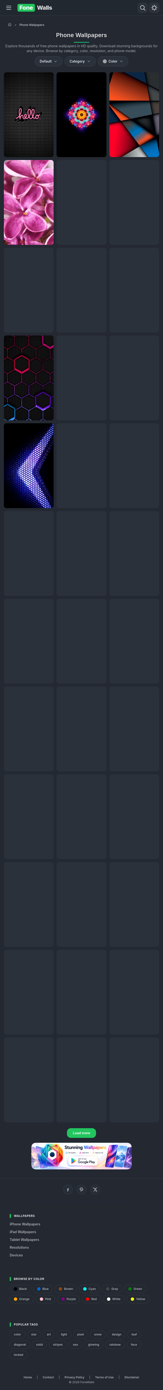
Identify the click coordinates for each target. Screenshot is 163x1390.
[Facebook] (68, 1189)
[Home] (10, 24)
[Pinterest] (81, 1189)
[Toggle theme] (154, 8)
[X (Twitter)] (95, 1189)
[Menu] (9, 8)
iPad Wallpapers (23, 1232)
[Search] (142, 8)
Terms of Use (104, 1377)
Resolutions (19, 1247)
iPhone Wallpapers (25, 1224)
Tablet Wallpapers (24, 1240)
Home (28, 1377)
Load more (81, 1133)
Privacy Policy (74, 1377)
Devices (16, 1255)
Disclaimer (131, 1377)
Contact (48, 1377)
